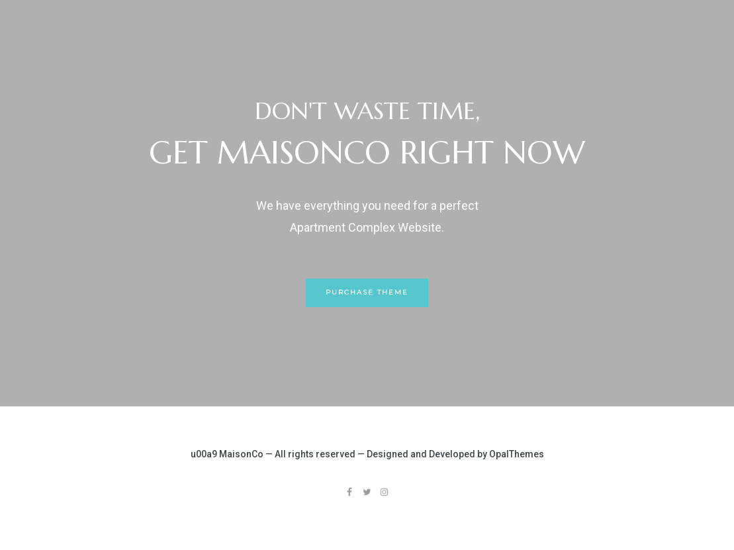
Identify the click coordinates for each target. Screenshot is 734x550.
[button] (367, 293)
